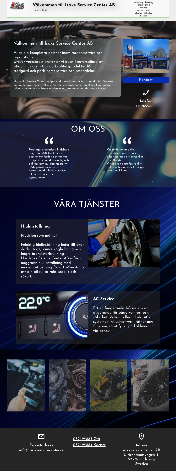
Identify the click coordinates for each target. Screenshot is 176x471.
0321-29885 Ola (86, 439)
